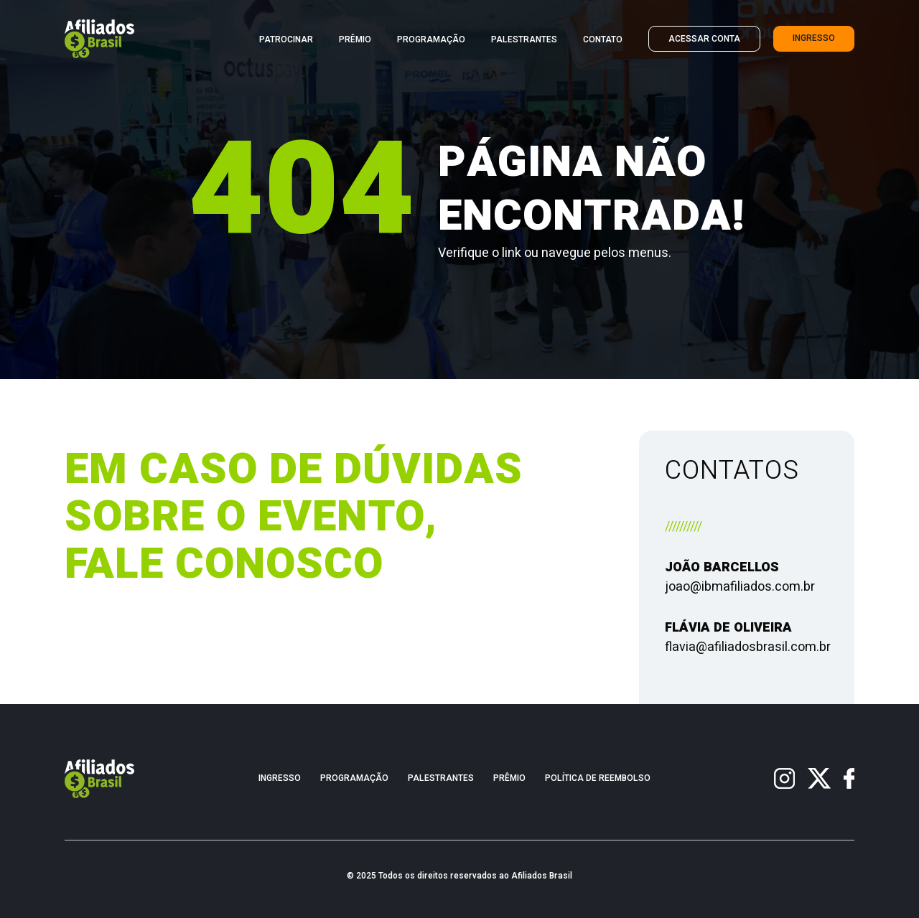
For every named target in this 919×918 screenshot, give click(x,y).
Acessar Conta (704, 39)
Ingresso (814, 38)
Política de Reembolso (597, 778)
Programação (431, 40)
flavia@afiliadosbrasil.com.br (748, 647)
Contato (602, 40)
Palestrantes (524, 40)
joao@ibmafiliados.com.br (740, 586)
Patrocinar (286, 40)
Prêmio (355, 40)
